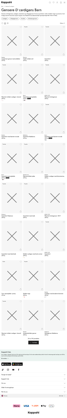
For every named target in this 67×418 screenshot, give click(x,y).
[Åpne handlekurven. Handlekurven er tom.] (61, 2)
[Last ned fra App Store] (6, 364)
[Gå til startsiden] (6, 2)
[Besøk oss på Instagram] (8, 369)
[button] (33, 342)
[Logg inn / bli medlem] (57, 2)
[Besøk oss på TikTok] (2, 369)
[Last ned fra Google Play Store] (17, 364)
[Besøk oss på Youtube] (13, 369)
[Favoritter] (53, 2)
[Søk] (50, 2)
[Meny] (64, 2)
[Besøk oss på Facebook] (18, 369)
